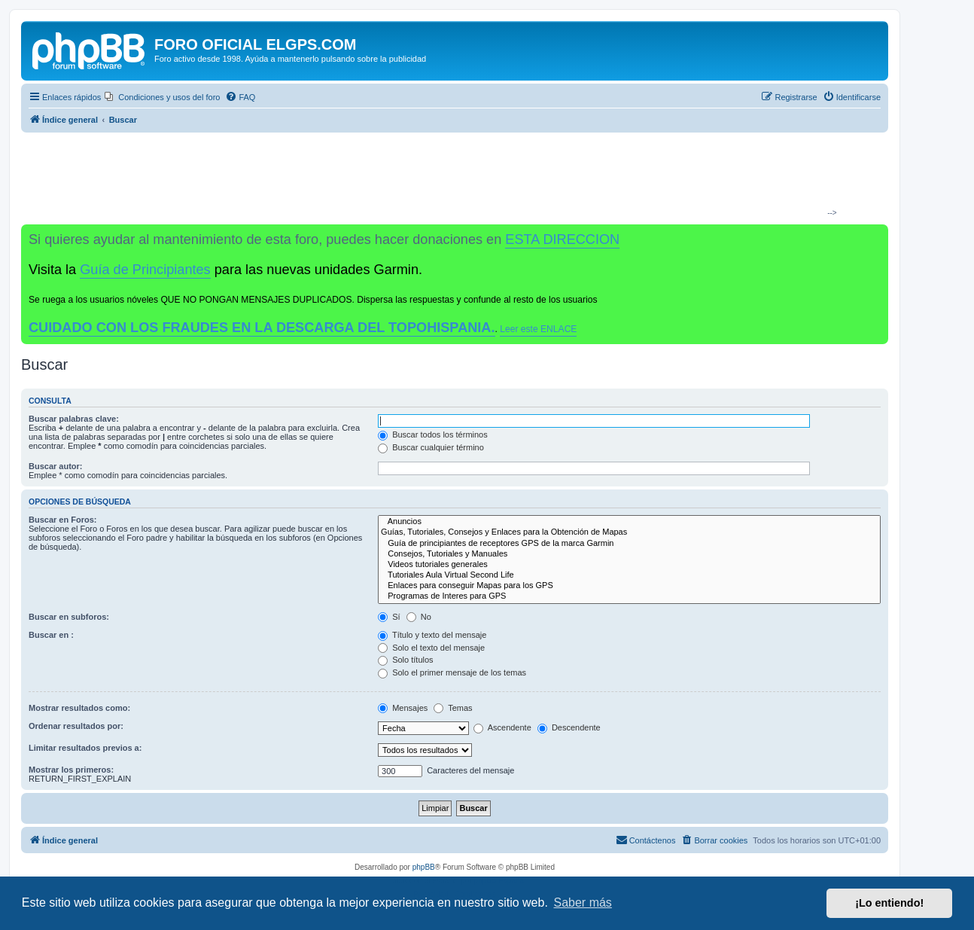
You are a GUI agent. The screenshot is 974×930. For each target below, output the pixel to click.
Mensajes (403, 707)
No (418, 616)
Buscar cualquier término (431, 447)
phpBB (423, 867)
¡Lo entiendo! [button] (889, 903)
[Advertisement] (448, 177)
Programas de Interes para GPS (629, 596)
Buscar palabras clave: (74, 418)
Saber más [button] (583, 902)
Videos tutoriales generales (629, 565)
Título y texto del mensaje (432, 634)
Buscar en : (51, 634)
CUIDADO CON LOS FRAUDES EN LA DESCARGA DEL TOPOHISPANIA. (262, 327)
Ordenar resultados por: (76, 725)
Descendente (569, 727)
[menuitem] (162, 97)
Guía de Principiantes (145, 269)
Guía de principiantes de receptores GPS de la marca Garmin (629, 543)
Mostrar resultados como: (79, 707)
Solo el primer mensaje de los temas (452, 672)
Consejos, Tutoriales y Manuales (629, 554)
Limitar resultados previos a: (85, 747)
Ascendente (502, 727)
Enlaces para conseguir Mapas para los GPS (629, 586)
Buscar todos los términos (433, 434)
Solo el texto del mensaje (431, 647)
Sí (389, 616)
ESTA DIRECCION (562, 239)
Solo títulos (405, 659)
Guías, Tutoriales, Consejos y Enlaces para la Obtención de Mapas (629, 532)
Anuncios (629, 522)
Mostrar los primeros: (71, 769)
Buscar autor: (56, 466)
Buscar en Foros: (62, 519)
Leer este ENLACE (538, 329)
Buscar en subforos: (69, 616)
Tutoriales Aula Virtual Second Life (629, 575)
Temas (453, 707)
